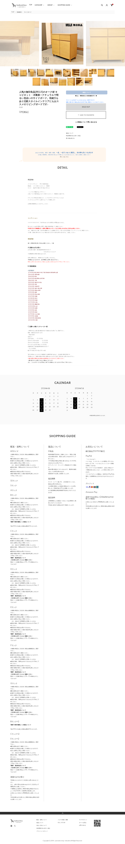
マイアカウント (83, 819)
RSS (59, 822)
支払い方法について (41, 825)
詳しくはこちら (64, 157)
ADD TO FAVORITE (86, 115)
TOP (30, 5)
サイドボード (27, 12)
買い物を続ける (70, 138)
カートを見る (82, 822)
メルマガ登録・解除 (63, 819)
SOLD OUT (86, 107)
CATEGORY (38, 5)
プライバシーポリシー (42, 831)
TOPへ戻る (62, 813)
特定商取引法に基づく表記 (73, 135)
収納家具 (19, 12)
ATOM (63, 822)
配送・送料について (41, 819)
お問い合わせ (82, 825)
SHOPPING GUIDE (64, 5)
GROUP (49, 5)
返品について (69, 133)
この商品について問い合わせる (86, 122)
